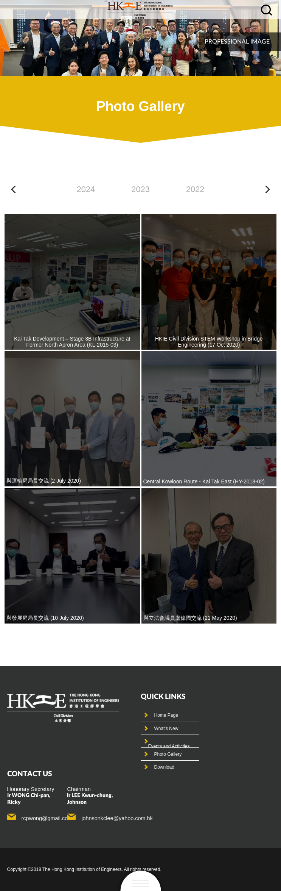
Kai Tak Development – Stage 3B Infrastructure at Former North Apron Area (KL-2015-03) (72, 342)
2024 (86, 189)
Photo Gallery (168, 754)
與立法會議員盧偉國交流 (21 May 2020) (190, 618)
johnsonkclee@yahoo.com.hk (116, 818)
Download (164, 767)
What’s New (166, 728)
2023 (140, 189)
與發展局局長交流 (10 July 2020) (45, 618)
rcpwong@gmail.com (47, 818)
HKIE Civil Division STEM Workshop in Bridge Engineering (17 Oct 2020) (209, 342)
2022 (195, 189)
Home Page (166, 715)
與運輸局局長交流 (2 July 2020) (43, 481)
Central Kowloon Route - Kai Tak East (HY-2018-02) (204, 481)
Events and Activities (169, 746)
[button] (15, 189)
